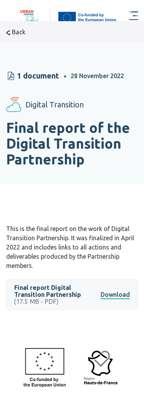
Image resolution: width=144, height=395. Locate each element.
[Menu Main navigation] (133, 16)
